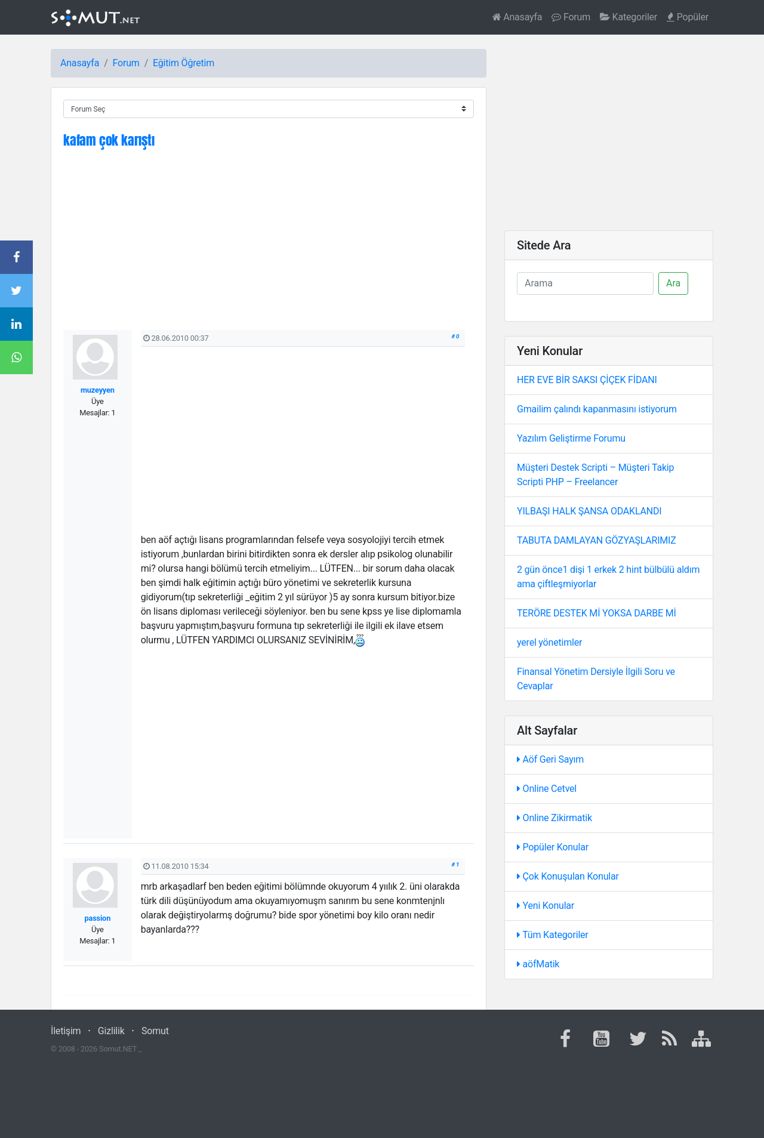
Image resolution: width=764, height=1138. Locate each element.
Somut (155, 1031)
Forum (571, 17)
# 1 (456, 864)
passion (98, 918)
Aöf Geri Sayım (550, 759)
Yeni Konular (545, 905)
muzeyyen (98, 389)
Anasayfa (517, 17)
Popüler (687, 17)
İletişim (66, 1031)
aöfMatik (538, 964)
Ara (673, 283)
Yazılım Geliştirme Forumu (571, 438)
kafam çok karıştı (109, 140)
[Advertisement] (268, 246)
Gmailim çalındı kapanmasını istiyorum (597, 409)
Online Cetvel (547, 788)
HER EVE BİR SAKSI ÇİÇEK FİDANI (587, 379)
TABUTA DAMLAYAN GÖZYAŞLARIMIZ (596, 540)
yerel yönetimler (549, 642)
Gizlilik (111, 1031)
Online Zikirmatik (554, 818)
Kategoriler (628, 17)
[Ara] (585, 283)
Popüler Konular (553, 847)
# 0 (456, 336)
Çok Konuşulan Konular (568, 876)
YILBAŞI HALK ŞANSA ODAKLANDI (589, 511)
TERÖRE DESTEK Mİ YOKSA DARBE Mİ (596, 613)
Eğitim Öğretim (183, 63)
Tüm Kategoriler (553, 934)
